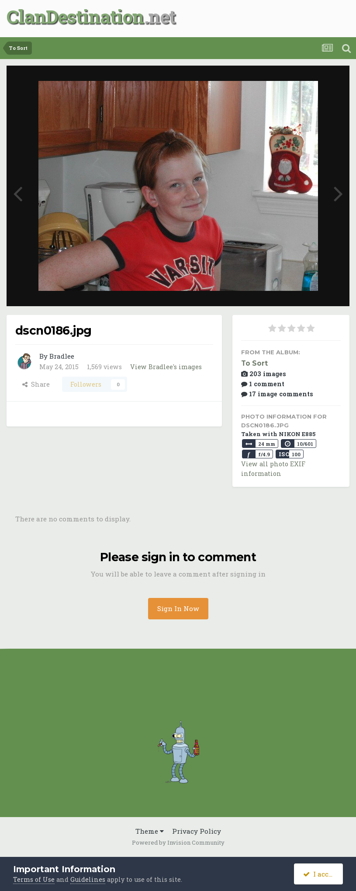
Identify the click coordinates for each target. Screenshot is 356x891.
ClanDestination (75, 16)
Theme (149, 831)
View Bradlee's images (166, 367)
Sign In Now (178, 608)
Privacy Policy (196, 831)
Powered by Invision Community (178, 842)
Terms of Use (34, 879)
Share (36, 384)
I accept (321, 874)
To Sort (254, 363)
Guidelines (87, 879)
